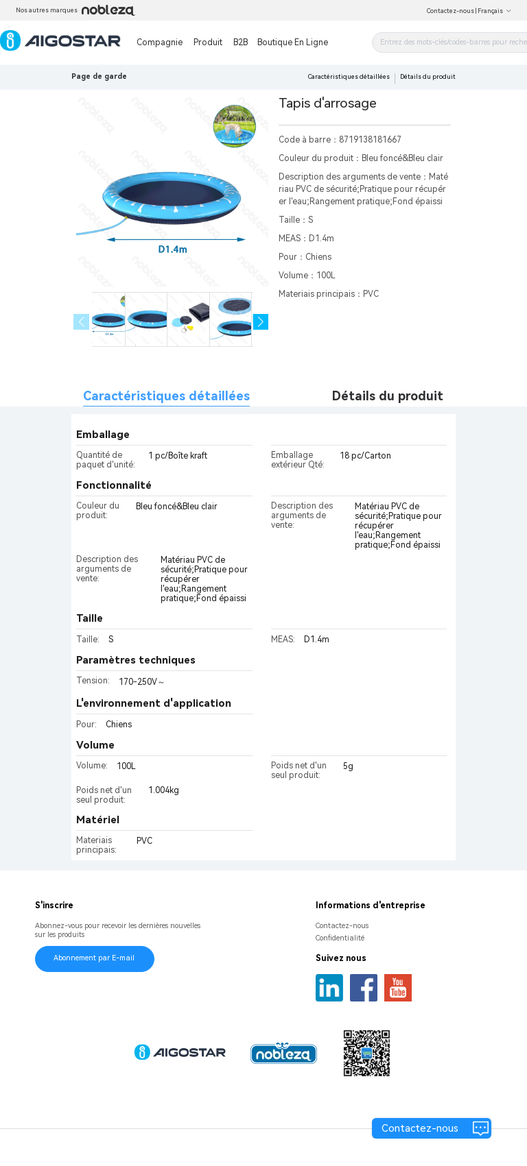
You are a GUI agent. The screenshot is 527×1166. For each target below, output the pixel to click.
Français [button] (495, 11)
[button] (261, 322)
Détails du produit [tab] (387, 396)
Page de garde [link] (99, 76)
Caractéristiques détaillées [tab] (166, 396)
